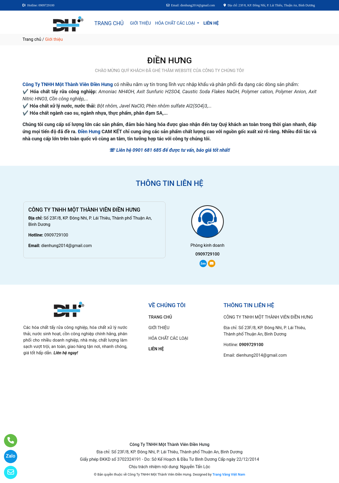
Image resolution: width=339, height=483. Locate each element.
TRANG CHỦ (108, 23)
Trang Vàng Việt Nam (228, 474)
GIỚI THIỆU (140, 23)
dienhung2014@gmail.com (66, 245)
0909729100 (56, 235)
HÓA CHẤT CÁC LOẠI (175, 23)
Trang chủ (32, 39)
